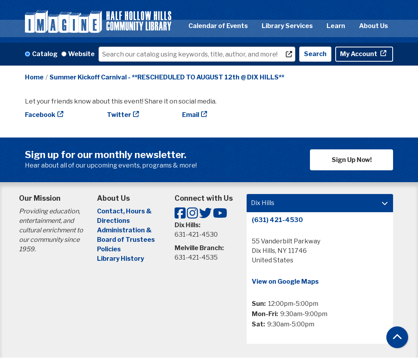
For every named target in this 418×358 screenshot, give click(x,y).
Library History (120, 258)
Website (81, 54)
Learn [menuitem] (336, 26)
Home (34, 77)
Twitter (119, 115)
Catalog (44, 54)
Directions (113, 220)
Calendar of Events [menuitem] (218, 26)
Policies (109, 249)
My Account (359, 54)
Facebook (40, 115)
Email (190, 115)
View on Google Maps (285, 281)
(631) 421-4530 (277, 220)
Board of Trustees (126, 239)
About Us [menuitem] (373, 26)
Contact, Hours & (125, 211)
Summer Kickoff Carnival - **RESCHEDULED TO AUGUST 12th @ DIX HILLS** (166, 77)
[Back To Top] (397, 337)
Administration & (125, 230)
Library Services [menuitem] (287, 26)
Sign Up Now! (352, 160)
